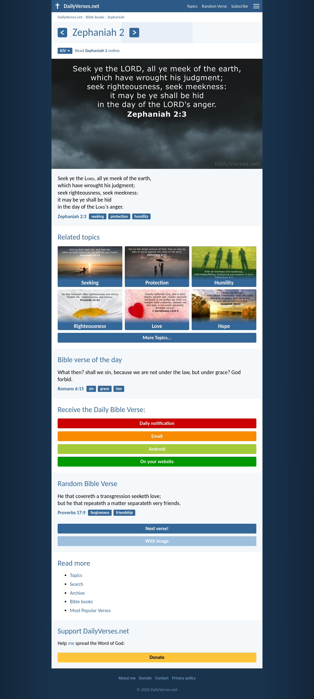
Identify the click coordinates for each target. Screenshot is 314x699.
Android (157, 449)
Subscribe (239, 6)
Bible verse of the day (90, 359)
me (71, 643)
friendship (124, 512)
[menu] (256, 8)
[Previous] (62, 32)
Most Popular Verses (90, 610)
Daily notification (157, 423)
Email (157, 436)
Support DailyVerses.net (93, 630)
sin (91, 388)
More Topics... (157, 337)
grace (104, 388)
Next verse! (156, 528)
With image (157, 541)
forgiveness (99, 512)
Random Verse (214, 6)
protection (119, 216)
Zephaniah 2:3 (72, 216)
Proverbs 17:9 (72, 512)
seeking (97, 216)
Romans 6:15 (71, 389)
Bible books (95, 17)
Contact (162, 678)
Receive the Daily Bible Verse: (101, 409)
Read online (97, 50)
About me (127, 678)
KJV (65, 50)
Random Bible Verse (87, 483)
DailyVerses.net (70, 17)
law (119, 388)
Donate (157, 657)
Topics (192, 6)
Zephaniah (115, 17)
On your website (157, 461)
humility (141, 216)
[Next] (134, 32)
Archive (77, 593)
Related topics (79, 236)
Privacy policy (184, 678)
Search (76, 584)
